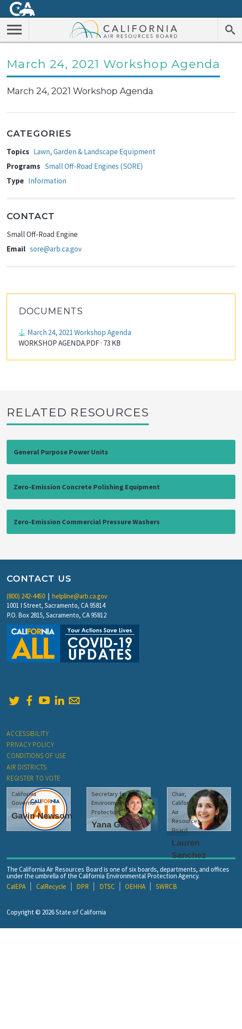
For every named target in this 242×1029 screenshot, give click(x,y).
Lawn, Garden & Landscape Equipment (94, 151)
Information (47, 181)
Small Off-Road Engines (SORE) (94, 166)
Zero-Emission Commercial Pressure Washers (87, 521)
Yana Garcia (115, 824)
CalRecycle (51, 886)
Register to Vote (33, 778)
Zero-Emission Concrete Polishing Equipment (87, 486)
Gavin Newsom (41, 815)
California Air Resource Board (123, 29)
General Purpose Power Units (61, 451)
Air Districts (27, 767)
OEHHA (135, 886)
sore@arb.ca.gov (56, 249)
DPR (82, 886)
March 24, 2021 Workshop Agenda (79, 332)
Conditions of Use (36, 755)
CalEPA (16, 886)
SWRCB (166, 886)
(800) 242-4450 (26, 596)
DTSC (107, 886)
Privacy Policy (30, 744)
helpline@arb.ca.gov (79, 596)
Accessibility (28, 733)
